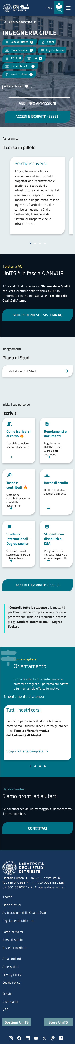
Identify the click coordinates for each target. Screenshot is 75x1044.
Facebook (19, 1038)
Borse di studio (12, 939)
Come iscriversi (12, 931)
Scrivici (7, 993)
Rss (61, 1038)
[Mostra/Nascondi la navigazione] (68, 8)
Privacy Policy (11, 974)
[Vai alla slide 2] (35, 243)
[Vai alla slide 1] (30, 243)
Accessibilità (10, 966)
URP (5, 1009)
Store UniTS (58, 1022)
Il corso (7, 896)
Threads (52, 1038)
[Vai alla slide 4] (45, 243)
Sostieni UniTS (17, 1022)
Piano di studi (11, 904)
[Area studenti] (58, 7)
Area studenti (11, 958)
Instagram (10, 1038)
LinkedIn (27, 1038)
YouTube (36, 1038)
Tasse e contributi (14, 947)
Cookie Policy (11, 982)
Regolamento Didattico (17, 920)
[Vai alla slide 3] (40, 243)
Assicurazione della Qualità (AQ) (24, 912)
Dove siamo (10, 1001)
